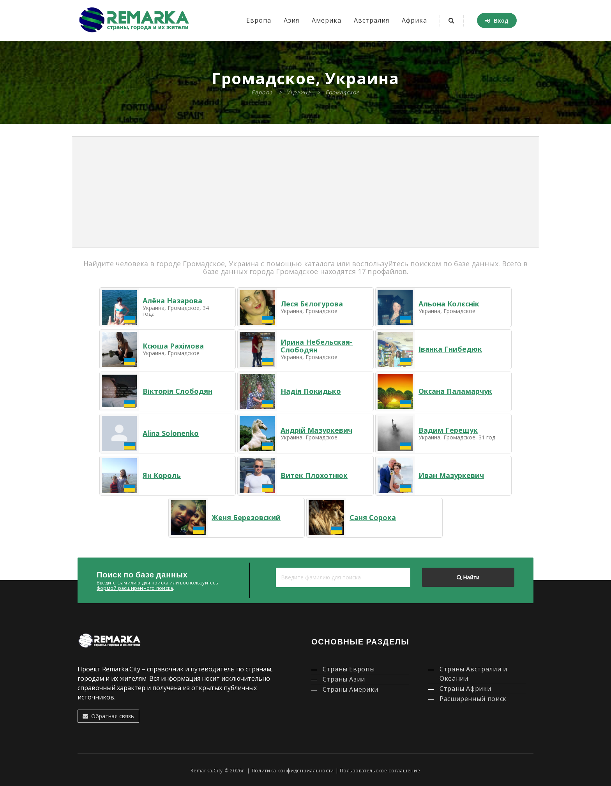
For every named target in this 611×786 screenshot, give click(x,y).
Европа (258, 20)
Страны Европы (348, 669)
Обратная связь (108, 716)
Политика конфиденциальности (293, 770)
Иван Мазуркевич (451, 475)
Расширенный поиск (473, 698)
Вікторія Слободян (177, 391)
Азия (291, 20)
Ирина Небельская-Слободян (317, 345)
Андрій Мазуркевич (316, 430)
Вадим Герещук (448, 430)
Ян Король (162, 475)
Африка (414, 20)
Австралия (371, 20)
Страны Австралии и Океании (473, 674)
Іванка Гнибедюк (450, 349)
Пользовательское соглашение (380, 770)
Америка (326, 20)
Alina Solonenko (171, 433)
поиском (425, 263)
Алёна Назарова (172, 300)
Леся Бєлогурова (312, 303)
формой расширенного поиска (135, 588)
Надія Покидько (311, 391)
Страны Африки (465, 688)
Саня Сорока (373, 517)
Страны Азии (344, 679)
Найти (468, 577)
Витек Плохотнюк (314, 475)
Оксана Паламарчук (455, 391)
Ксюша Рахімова (173, 346)
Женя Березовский (246, 517)
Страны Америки (350, 689)
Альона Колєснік (449, 303)
